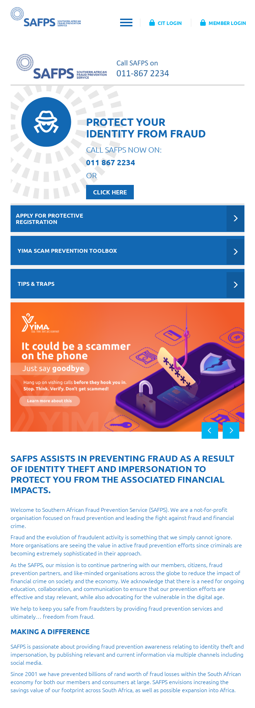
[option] (127, 367)
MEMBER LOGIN (223, 23)
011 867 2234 (110, 162)
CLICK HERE (110, 192)
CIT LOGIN (165, 23)
